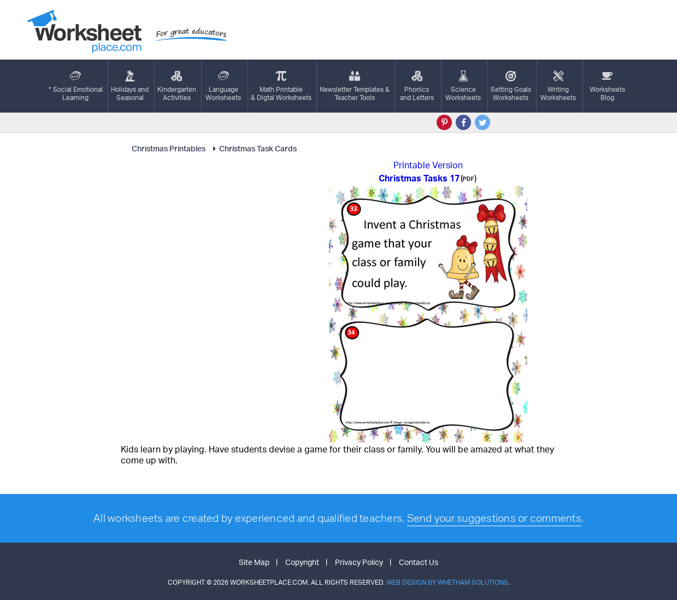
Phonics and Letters (417, 86)
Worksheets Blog (607, 86)
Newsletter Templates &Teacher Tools (355, 86)
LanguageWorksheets (223, 86)
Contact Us (418, 562)
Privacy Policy (359, 562)
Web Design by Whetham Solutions (447, 582)
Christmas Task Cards (253, 148)
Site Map (254, 562)
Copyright (302, 562)
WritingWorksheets (558, 86)
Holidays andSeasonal (130, 86)
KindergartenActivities (176, 86)
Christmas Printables (168, 148)
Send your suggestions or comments (494, 518)
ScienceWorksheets (463, 86)
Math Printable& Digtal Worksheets (281, 86)
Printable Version (428, 165)
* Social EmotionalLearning (76, 86)
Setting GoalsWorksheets (511, 86)
